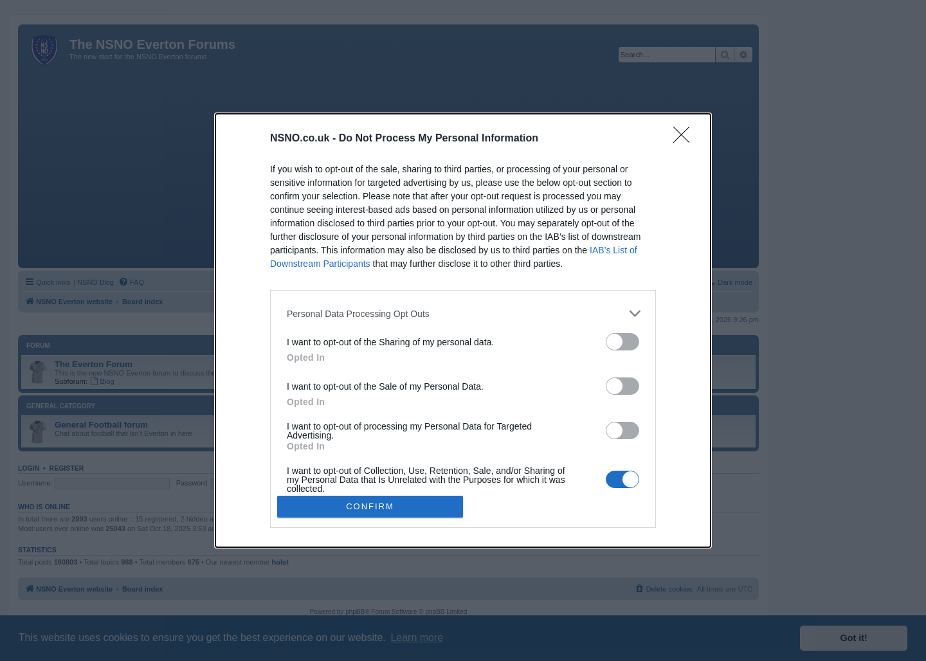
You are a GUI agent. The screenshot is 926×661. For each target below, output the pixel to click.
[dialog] (463, 330)
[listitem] (463, 313)
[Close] (685, 139)
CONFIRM (370, 506)
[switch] (622, 341)
